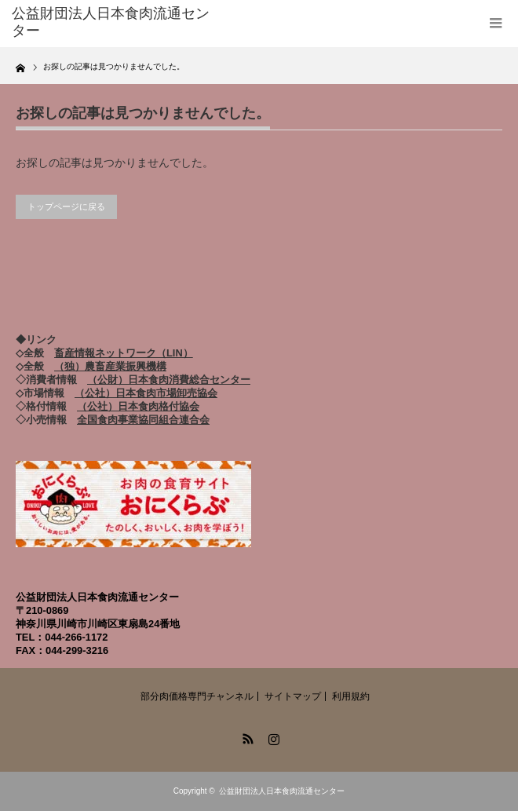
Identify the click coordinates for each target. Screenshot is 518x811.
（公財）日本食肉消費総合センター (168, 379)
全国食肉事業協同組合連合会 (143, 420)
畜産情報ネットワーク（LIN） (123, 353)
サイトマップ (292, 696)
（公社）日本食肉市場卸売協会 (146, 393)
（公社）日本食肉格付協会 (138, 406)
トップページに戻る (66, 206)
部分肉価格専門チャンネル (197, 696)
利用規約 (351, 696)
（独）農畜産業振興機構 (110, 366)
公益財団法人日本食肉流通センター (282, 791)
